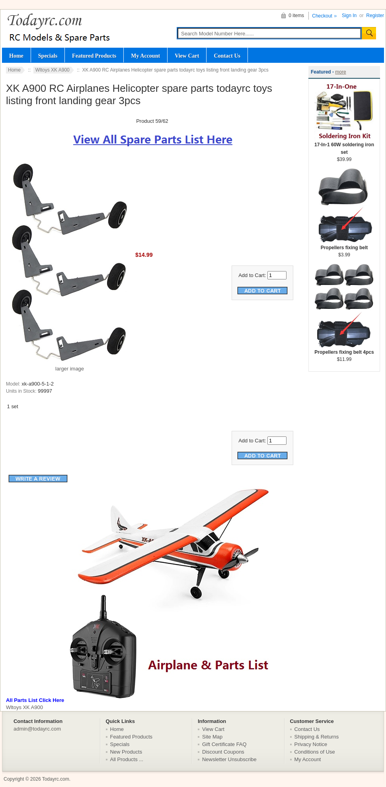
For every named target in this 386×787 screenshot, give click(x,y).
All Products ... (127, 759)
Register (375, 15)
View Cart (187, 55)
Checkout (322, 16)
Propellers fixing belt (344, 245)
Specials (47, 55)
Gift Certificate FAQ (224, 744)
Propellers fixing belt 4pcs (344, 349)
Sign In (349, 15)
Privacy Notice (311, 744)
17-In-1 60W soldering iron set (344, 146)
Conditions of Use (314, 752)
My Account (145, 55)
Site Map (212, 737)
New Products (126, 752)
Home (16, 55)
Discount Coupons (223, 752)
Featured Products (94, 55)
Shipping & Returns (316, 737)
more (340, 72)
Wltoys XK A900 (52, 70)
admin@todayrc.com (37, 729)
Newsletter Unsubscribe (229, 759)
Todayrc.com (55, 779)
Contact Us (227, 55)
